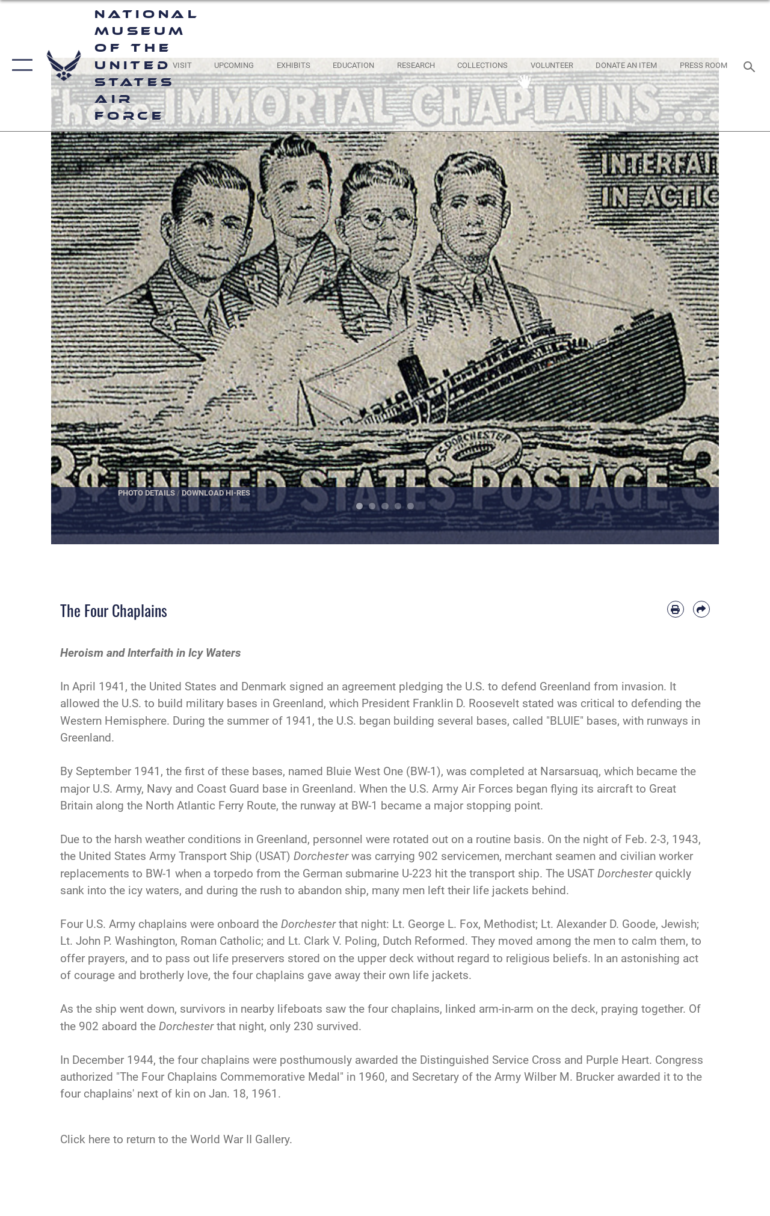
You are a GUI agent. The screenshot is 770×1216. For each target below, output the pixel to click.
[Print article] (675, 609)
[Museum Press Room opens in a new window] (703, 65)
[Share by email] (701, 609)
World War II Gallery (239, 1139)
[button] (19, 65)
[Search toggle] (751, 65)
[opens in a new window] (182, 65)
